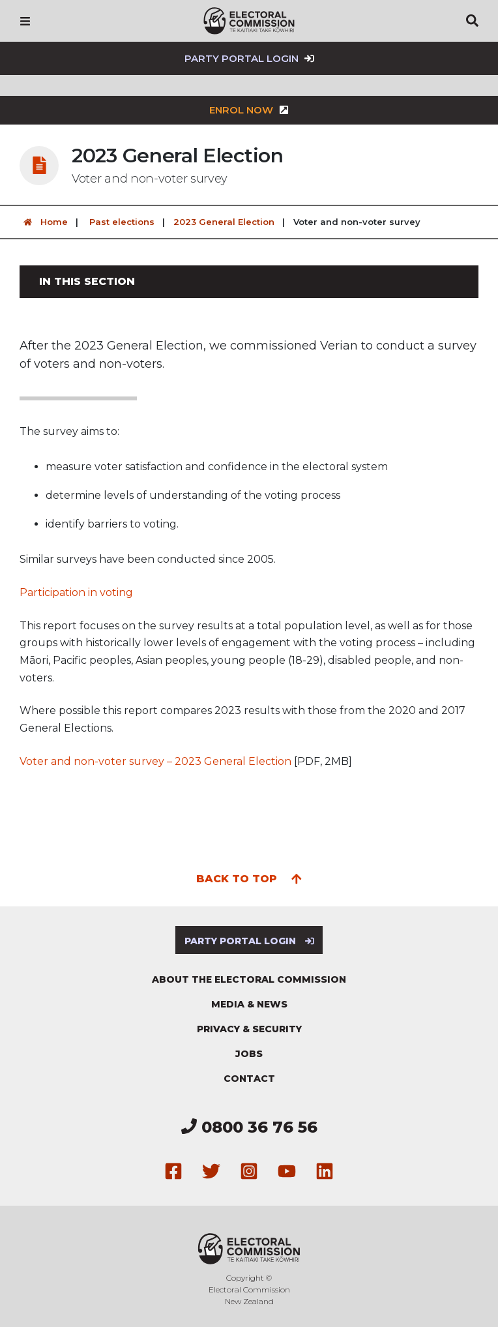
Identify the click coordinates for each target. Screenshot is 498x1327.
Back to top (249, 878)
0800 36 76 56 (249, 1127)
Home (44, 222)
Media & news (249, 1004)
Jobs (249, 1053)
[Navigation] (25, 21)
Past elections (121, 221)
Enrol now (249, 110)
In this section (87, 281)
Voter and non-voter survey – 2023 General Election (155, 761)
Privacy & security (249, 1029)
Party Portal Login (249, 58)
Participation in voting (76, 592)
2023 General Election (223, 221)
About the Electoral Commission (249, 979)
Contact (249, 1078)
